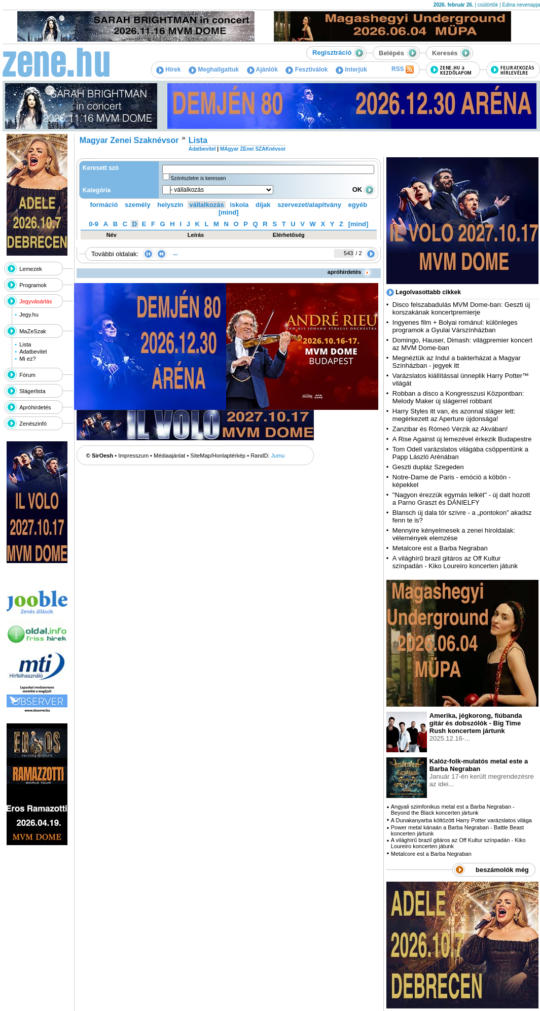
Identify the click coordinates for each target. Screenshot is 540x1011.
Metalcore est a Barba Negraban (440, 548)
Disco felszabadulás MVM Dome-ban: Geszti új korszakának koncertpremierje (461, 308)
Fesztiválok (306, 69)
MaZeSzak (32, 331)
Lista (25, 344)
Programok (33, 285)
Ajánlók (262, 69)
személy (138, 204)
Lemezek (30, 269)
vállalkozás (206, 204)
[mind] (229, 212)
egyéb (358, 204)
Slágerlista (32, 391)
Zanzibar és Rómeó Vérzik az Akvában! (450, 429)
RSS (402, 69)
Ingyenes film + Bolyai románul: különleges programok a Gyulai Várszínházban (455, 326)
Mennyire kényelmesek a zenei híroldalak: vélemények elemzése (453, 534)
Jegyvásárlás (35, 301)
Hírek (168, 69)
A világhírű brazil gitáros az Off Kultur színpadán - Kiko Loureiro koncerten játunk (455, 562)
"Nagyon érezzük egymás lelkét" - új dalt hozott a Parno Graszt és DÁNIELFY (461, 498)
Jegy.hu (29, 314)
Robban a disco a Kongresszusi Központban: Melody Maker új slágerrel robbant (458, 397)
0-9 (93, 224)
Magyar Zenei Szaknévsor (129, 140)
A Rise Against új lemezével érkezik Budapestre (462, 439)
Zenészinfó (33, 424)
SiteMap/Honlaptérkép (217, 455)
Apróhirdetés (35, 407)
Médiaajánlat (169, 455)
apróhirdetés (350, 272)
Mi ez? (27, 359)
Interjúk (351, 69)
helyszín (170, 204)
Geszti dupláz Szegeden (428, 467)
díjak (263, 204)
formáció (104, 204)
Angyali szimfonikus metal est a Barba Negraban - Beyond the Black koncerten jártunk (453, 810)
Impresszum (133, 455)
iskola (239, 204)
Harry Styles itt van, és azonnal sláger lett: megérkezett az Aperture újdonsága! (454, 415)
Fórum (27, 375)
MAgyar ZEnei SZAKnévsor (252, 149)
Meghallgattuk (214, 69)
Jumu (278, 455)
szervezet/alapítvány (309, 204)
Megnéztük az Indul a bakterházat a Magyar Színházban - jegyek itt (456, 361)
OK (363, 189)
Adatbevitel (33, 351)
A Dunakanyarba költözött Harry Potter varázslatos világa (461, 820)
